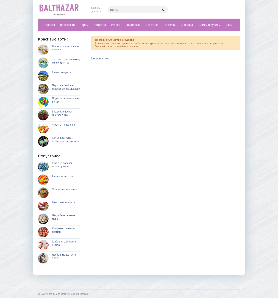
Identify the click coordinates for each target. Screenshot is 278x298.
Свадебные (133, 25)
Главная (50, 25)
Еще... (229, 25)
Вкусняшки (67, 25)
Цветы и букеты (209, 25)
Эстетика (152, 25)
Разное (115, 25)
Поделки (170, 25)
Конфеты (100, 25)
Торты (84, 25)
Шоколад (187, 25)
